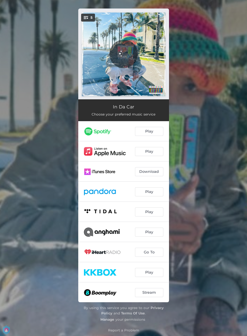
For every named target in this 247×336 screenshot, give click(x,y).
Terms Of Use (133, 313)
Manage (107, 319)
